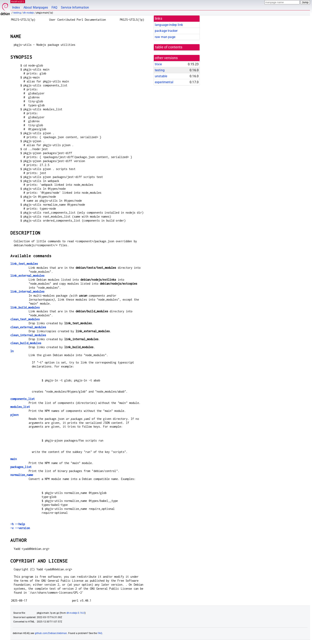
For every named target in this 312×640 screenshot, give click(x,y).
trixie (158, 64)
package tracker (166, 31)
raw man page (165, 37)
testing (17, 12)
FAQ (54, 7)
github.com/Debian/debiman (51, 633)
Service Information (75, 7)
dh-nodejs (28, 12)
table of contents (168, 47)
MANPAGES (17, 1)
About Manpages (35, 7)
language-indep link (169, 25)
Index (16, 7)
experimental (164, 82)
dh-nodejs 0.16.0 (75, 613)
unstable (161, 76)
